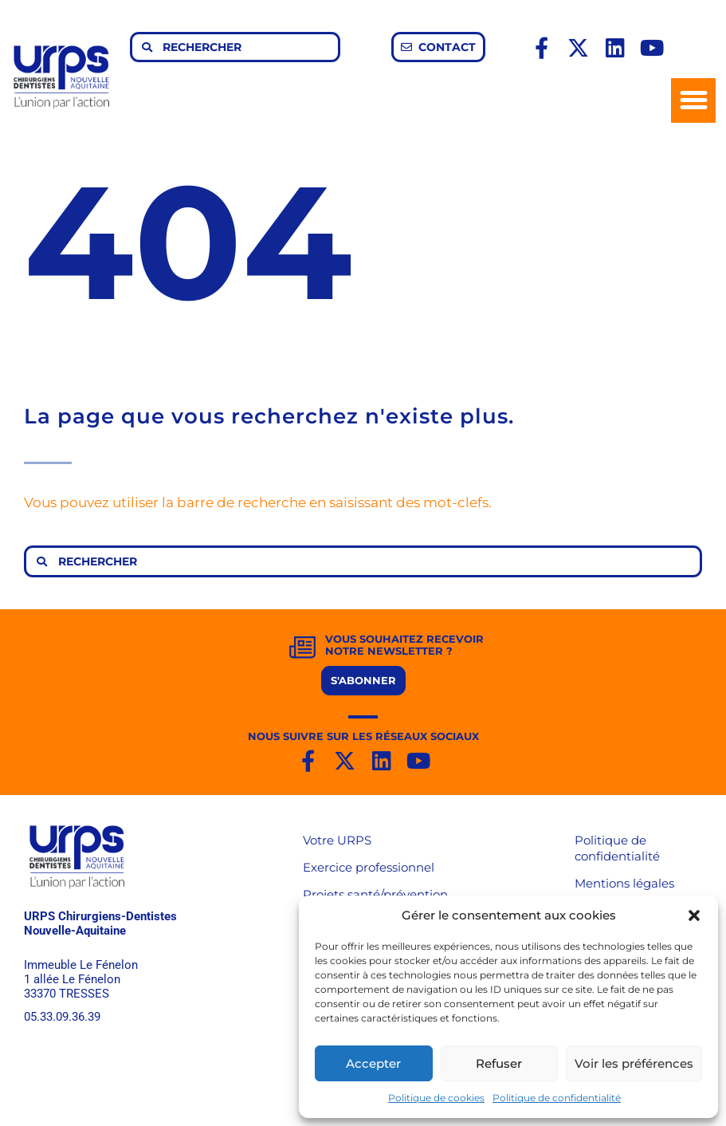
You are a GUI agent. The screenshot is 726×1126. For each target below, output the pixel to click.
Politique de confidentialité (557, 1098)
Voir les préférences (634, 1063)
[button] (694, 915)
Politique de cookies (436, 1098)
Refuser (499, 1063)
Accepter (373, 1063)
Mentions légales (624, 883)
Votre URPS (337, 840)
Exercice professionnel (368, 867)
